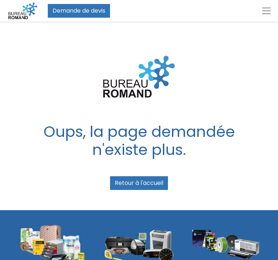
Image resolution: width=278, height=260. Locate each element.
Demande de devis (78, 10)
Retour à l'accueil (139, 183)
